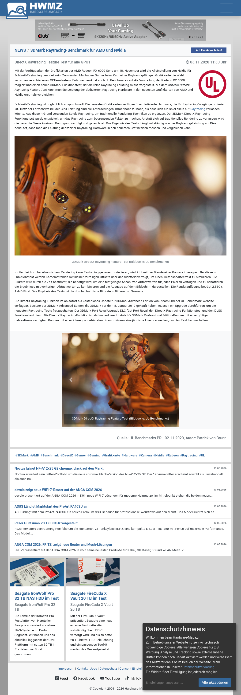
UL (202, 455)
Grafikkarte (111, 455)
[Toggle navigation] (226, 8)
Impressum (66, 668)
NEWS (20, 50)
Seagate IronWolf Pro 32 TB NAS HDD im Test (37, 596)
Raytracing (197, 109)
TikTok (133, 678)
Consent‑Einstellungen (135, 668)
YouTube (110, 678)
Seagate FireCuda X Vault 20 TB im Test (88, 596)
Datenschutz (108, 668)
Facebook (84, 678)
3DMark (22, 455)
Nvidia (158, 455)
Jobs (93, 668)
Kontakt (82, 668)
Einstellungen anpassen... (164, 682)
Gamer (80, 455)
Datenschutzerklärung (198, 667)
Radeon (172, 455)
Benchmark (50, 455)
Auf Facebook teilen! (209, 50)
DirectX (66, 455)
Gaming (93, 455)
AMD (34, 455)
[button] (70, 380)
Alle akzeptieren (215, 682)
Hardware (129, 455)
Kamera (145, 455)
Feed (61, 678)
